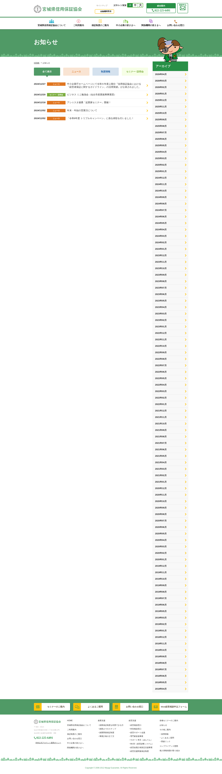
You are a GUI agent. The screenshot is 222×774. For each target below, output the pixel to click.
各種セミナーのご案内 (169, 720)
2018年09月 (161, 656)
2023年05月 (161, 300)
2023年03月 (161, 313)
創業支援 (101, 720)
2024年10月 (161, 190)
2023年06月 (161, 294)
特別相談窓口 (135, 729)
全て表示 (47, 71)
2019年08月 (161, 592)
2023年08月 (161, 281)
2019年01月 (161, 630)
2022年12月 (161, 333)
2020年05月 (161, 533)
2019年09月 (161, 585)
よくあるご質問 (167, 738)
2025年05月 (161, 145)
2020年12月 (161, 488)
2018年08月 (161, 663)
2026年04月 (161, 74)
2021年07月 (161, 443)
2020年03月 (161, 546)
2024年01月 (161, 249)
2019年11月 (161, 572)
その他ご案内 (165, 730)
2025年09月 (161, 119)
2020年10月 (161, 501)
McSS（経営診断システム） (142, 744)
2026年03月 (161, 80)
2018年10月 (161, 650)
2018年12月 (161, 637)
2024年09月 (161, 197)
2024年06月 (161, 216)
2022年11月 (161, 339)
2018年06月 (161, 676)
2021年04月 (161, 462)
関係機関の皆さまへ (75, 748)
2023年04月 (161, 307)
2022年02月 (161, 397)
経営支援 (132, 720)
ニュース (76, 71)
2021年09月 (161, 430)
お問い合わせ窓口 (74, 738)
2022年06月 (161, 372)
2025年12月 (161, 100)
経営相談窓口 (135, 725)
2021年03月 (161, 469)
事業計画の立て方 (106, 736)
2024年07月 (161, 210)
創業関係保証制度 (106, 732)
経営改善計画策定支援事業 (141, 747)
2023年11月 (161, 262)
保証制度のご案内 (74, 734)
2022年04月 (161, 385)
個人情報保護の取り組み (170, 751)
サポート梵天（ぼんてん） (141, 740)
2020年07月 (161, 520)
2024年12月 (161, 178)
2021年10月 (161, 423)
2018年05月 (161, 682)
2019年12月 (161, 566)
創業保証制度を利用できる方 (111, 725)
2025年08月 (161, 126)
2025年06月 (161, 139)
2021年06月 (161, 449)
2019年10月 (161, 579)
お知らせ (163, 725)
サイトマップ (101, 5)
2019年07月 (161, 598)
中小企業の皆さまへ (75, 743)
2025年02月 (161, 165)
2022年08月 (161, 359)
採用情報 (165, 734)
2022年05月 (161, 378)
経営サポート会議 (137, 732)
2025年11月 (161, 106)
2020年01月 (161, 559)
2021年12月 (161, 410)
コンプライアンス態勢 (169, 746)
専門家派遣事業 (136, 736)
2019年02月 (161, 624)
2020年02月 (161, 553)
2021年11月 (161, 417)
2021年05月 (161, 456)
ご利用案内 (71, 730)
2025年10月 (161, 113)
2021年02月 (161, 475)
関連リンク (165, 741)
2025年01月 (161, 171)
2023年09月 (161, 275)
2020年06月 (161, 527)
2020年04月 (161, 540)
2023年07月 (161, 287)
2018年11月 (161, 643)
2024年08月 (161, 203)
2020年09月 (161, 507)
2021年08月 (161, 436)
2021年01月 (161, 482)
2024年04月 (161, 229)
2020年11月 (161, 495)
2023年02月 (161, 320)
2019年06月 (161, 604)
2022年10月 (161, 346)
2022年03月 (161, 391)
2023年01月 (161, 326)
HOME (36, 63)
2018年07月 (161, 669)
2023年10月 (161, 268)
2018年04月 (161, 689)
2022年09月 (161, 352)
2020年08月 (161, 514)
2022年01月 (161, 404)
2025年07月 (161, 132)
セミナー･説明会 (135, 71)
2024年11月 (161, 184)
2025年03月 (161, 158)
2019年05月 (161, 611)
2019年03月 (161, 617)
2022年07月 (161, 365)
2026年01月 (161, 93)
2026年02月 (161, 87)
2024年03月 (161, 236)
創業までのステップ (107, 729)
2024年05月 (161, 223)
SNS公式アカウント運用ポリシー (48, 743)
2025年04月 (161, 152)
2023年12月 (161, 255)
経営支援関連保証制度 (139, 751)
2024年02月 (161, 242)
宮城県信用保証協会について (79, 725)
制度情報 (105, 71)
